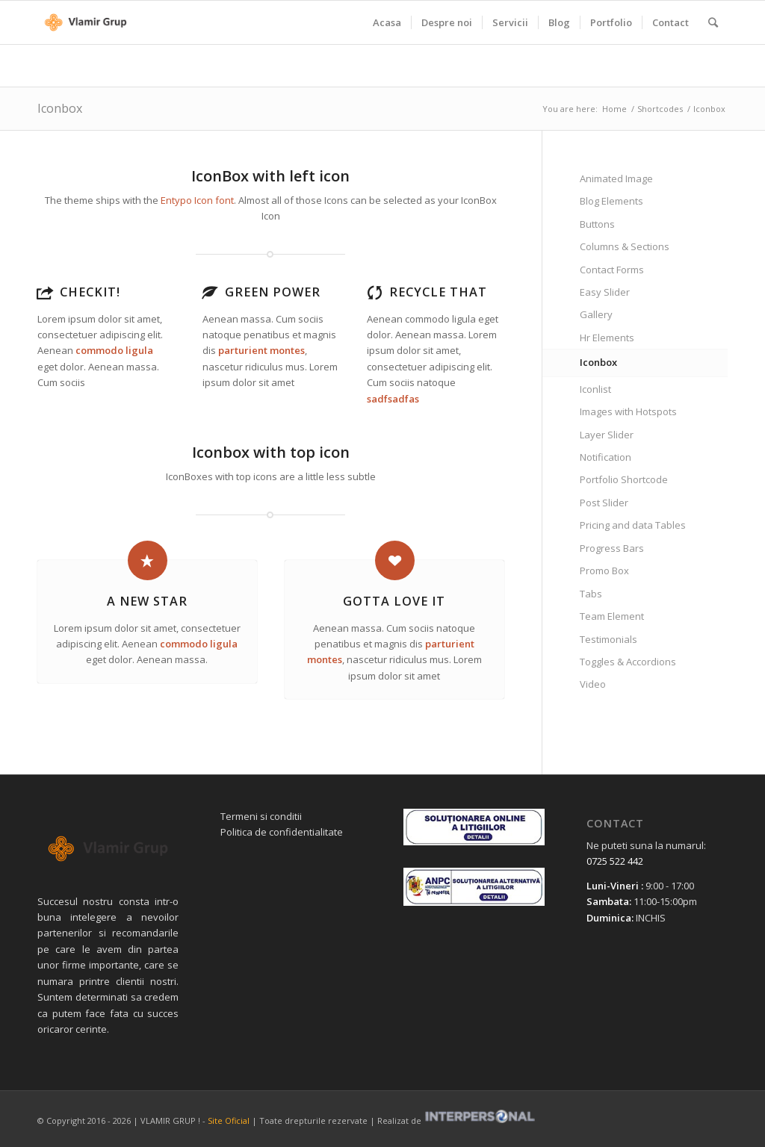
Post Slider (604, 502)
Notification (605, 457)
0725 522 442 (614, 861)
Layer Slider (607, 434)
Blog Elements (611, 201)
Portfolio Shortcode (624, 479)
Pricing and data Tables (633, 525)
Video (593, 684)
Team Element (612, 616)
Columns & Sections (624, 246)
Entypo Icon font (197, 200)
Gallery (596, 314)
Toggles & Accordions (628, 661)
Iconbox (59, 108)
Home (614, 108)
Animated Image (616, 178)
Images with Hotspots (628, 411)
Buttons (597, 224)
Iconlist (595, 389)
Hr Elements (607, 337)
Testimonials (608, 639)
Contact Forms (612, 269)
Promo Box (604, 570)
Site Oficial (229, 1120)
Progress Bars (612, 548)
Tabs (591, 593)
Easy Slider (605, 292)
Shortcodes (660, 108)
